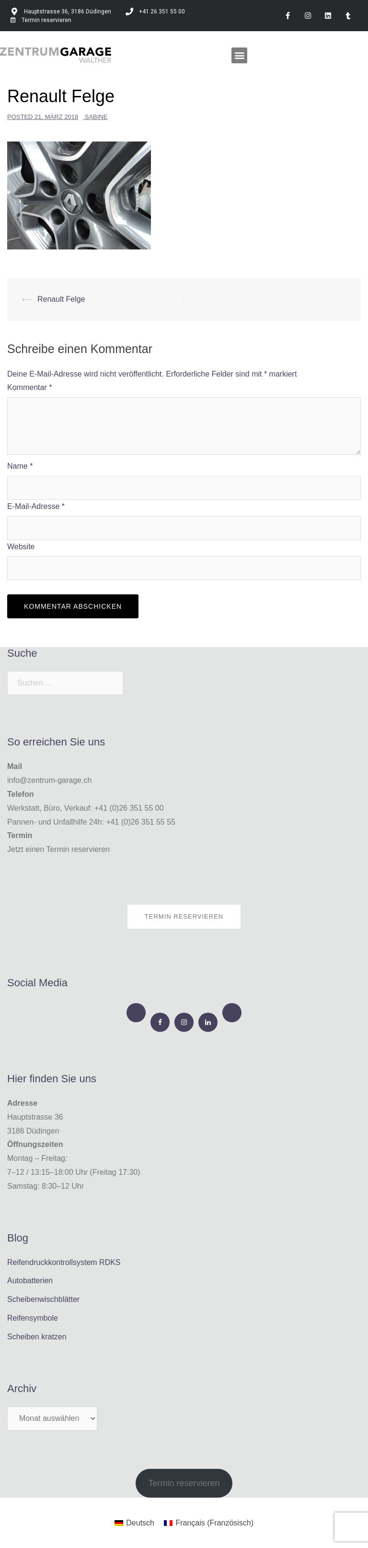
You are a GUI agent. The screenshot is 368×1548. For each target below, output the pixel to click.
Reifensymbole (32, 1318)
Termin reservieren (184, 916)
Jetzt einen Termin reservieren (58, 849)
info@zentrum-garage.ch (49, 780)
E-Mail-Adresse (36, 506)
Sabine (96, 116)
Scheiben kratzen (37, 1337)
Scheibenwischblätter (43, 1299)
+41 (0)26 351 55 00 (129, 808)
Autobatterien (30, 1280)
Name (20, 466)
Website (21, 547)
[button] (239, 55)
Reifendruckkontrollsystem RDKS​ (64, 1262)
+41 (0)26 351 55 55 (140, 822)
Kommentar (29, 387)
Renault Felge (61, 299)
